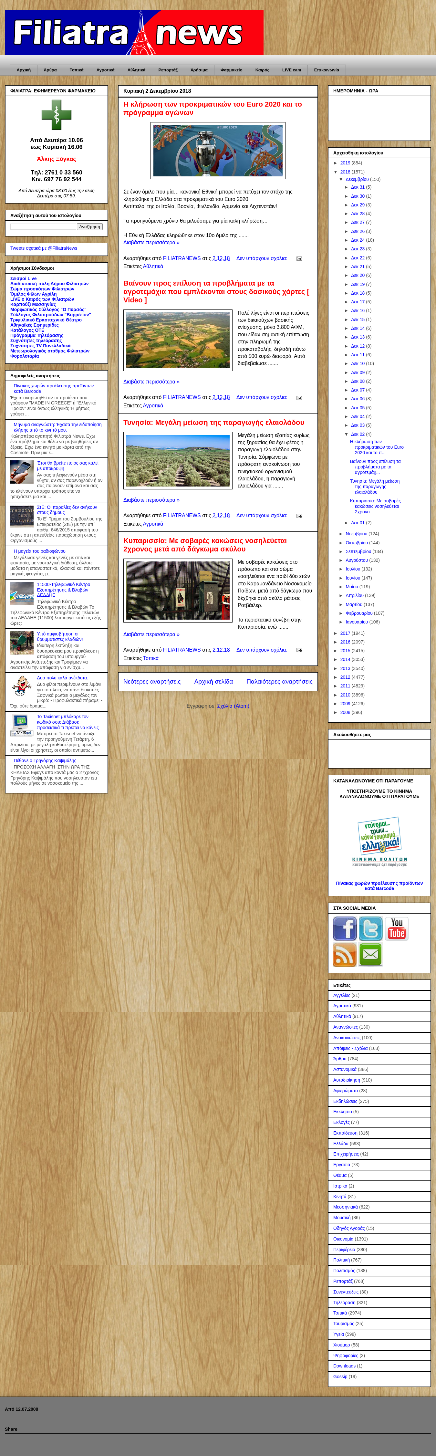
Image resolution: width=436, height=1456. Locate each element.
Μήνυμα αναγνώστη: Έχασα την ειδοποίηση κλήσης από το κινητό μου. (58, 427)
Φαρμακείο (232, 70)
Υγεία (338, 1334)
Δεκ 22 (358, 257)
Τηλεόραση (344, 1302)
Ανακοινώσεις (347, 1037)
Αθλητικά (137, 70)
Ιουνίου (353, 578)
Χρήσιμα (199, 70)
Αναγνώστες (345, 1027)
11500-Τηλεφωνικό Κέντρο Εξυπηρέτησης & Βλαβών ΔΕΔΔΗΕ (63, 590)
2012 (346, 677)
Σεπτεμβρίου (359, 551)
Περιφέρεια (344, 1249)
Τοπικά (77, 70)
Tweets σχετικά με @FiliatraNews (43, 248)
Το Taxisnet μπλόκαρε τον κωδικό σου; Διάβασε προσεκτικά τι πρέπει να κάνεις (68, 722)
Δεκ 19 (358, 284)
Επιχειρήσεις (346, 1154)
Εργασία (341, 1164)
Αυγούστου (357, 560)
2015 (346, 650)
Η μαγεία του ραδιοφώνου (40, 551)
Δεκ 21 (358, 266)
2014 (346, 659)
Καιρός (262, 70)
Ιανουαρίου (357, 621)
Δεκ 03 (358, 425)
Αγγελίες (341, 995)
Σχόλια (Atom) (233, 706)
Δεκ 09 (358, 372)
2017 (346, 633)
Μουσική (342, 1217)
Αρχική (24, 70)
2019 (346, 162)
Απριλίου (355, 595)
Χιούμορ (341, 1344)
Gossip (340, 1376)
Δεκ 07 (358, 390)
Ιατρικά (340, 1186)
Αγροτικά (106, 70)
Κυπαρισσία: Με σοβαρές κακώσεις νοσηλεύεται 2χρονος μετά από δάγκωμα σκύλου (205, 545)
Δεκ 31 (358, 187)
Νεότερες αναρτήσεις (152, 681)
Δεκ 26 (358, 231)
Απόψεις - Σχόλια (350, 1048)
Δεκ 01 (358, 522)
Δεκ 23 (358, 248)
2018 (346, 171)
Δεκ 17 (358, 301)
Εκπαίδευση (345, 1133)
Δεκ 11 (358, 354)
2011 (346, 685)
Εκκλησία (342, 1111)
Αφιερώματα (345, 1090)
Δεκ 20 (358, 275)
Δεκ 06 (358, 398)
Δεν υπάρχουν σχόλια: (262, 258)
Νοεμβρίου (357, 533)
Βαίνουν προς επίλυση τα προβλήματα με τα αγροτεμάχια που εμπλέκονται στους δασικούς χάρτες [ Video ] (216, 291)
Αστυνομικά (345, 1069)
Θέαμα (340, 1175)
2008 (346, 712)
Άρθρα (50, 70)
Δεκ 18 (358, 293)
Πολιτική (341, 1259)
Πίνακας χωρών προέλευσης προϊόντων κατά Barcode (379, 886)
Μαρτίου (355, 604)
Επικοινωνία (326, 70)
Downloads (344, 1365)
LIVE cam (291, 70)
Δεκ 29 (358, 204)
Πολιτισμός (344, 1270)
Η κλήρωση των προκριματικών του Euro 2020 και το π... (377, 447)
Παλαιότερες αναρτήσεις (279, 681)
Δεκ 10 (358, 363)
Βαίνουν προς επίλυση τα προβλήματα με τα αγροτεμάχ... (375, 467)
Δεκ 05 (358, 407)
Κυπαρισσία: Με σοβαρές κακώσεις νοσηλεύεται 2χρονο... (375, 506)
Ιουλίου (353, 568)
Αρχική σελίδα (213, 681)
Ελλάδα (340, 1143)
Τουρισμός (343, 1323)
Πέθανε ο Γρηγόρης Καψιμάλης (45, 760)
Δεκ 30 (358, 196)
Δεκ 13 (358, 337)
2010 (346, 694)
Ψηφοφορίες (345, 1355)
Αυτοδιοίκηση (346, 1080)
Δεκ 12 (358, 346)
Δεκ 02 (358, 434)
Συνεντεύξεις (345, 1291)
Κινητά (340, 1196)
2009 (346, 703)
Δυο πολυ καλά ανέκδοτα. (62, 677)
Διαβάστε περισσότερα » (151, 242)
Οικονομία (343, 1238)
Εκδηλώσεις (345, 1101)
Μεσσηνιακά (345, 1207)
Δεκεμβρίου (358, 179)
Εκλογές (341, 1122)
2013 (346, 668)
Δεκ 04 (358, 416)
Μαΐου (352, 586)
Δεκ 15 (358, 319)
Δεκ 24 (358, 240)
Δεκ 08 (358, 381)
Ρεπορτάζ (167, 70)
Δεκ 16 (358, 310)
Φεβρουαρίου (360, 613)
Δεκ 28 (358, 213)
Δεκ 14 (358, 328)
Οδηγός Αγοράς (349, 1228)
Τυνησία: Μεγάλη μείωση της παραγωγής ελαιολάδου (213, 422)
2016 (346, 641)
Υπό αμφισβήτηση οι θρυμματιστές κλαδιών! (60, 636)
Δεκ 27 (358, 222)
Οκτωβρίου (357, 542)
